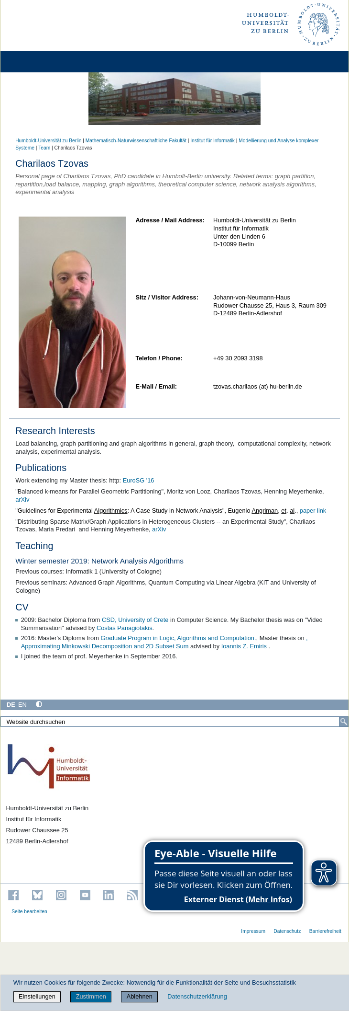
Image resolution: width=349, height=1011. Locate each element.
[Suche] (344, 721)
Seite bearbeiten (29, 911)
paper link (313, 510)
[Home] (34, 61)
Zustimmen (91, 996)
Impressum (253, 931)
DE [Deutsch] (11, 704)
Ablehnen (140, 996)
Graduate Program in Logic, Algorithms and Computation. (178, 638)
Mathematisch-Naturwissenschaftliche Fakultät (136, 140)
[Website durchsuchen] (174, 721)
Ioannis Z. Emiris (245, 646)
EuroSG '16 (138, 480)
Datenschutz (287, 931)
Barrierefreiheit (325, 931)
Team (44, 147)
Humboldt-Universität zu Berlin (48, 140)
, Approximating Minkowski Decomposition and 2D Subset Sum (164, 642)
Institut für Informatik (212, 140)
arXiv (22, 499)
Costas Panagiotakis (125, 628)
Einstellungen (37, 996)
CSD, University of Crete (135, 619)
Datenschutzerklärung (197, 996)
